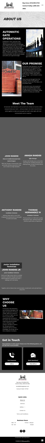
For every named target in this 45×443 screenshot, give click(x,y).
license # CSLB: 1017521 (22, 389)
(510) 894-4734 (25, 382)
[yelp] (24, 431)
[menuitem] (22, 400)
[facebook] (21, 431)
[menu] (42, 5)
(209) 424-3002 (26, 383)
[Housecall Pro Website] (26, 441)
